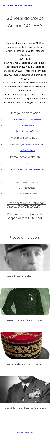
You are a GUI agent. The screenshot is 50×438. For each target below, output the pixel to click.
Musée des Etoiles (17, 5)
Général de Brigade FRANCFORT (25, 320)
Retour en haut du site (25, 432)
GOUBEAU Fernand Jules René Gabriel (27, 169)
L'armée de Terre (27, 125)
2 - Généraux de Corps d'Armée (27, 119)
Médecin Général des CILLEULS (25, 276)
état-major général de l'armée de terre (27, 144)
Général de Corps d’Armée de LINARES (25, 408)
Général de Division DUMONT (25, 364)
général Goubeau (27, 150)
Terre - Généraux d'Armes (27, 131)
